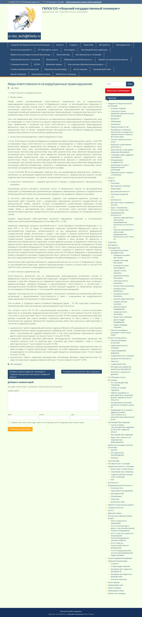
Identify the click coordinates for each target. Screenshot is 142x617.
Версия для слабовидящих (118, 91)
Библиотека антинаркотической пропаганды (30, 54)
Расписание (115, 183)
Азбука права (116, 189)
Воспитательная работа (21, 50)
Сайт (72, 415)
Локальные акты (117, 488)
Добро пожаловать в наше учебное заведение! (84, 2)
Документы (115, 119)
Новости (60, 45)
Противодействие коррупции (94, 50)
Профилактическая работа (121, 358)
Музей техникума (18, 74)
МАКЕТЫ (114, 450)
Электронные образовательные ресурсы (85, 64)
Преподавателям (117, 493)
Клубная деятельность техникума (25, 59)
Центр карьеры (80, 69)
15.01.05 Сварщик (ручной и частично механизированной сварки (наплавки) (122, 553)
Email (41, 415)
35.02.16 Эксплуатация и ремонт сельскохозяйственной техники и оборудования (122, 528)
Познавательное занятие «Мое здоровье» (81, 371)
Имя (10, 415)
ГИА (112, 197)
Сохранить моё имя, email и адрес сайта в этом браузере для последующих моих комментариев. (47, 422)
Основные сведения (118, 108)
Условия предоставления (120, 566)
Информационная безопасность (78, 59)
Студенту (73, 45)
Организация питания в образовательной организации (119, 167)
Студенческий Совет (118, 364)
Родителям (88, 45)
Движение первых (54, 64)
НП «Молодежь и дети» (48, 50)
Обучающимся (116, 496)
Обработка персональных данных (113, 59)
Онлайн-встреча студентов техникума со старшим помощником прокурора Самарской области (29, 374)
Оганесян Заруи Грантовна (123, 299)
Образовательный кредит (55, 69)
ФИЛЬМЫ (114, 458)
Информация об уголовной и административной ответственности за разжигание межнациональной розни (122, 414)
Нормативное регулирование (122, 491)
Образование (116, 121)
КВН (112, 480)
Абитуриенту (104, 45)
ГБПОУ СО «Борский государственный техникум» (81, 8)
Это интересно (16, 364)
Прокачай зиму (63, 54)
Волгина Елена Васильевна (123, 286)
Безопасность (52, 59)
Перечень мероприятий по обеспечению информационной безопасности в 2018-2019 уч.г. (123, 222)
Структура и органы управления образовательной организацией (122, 113)
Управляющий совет (102, 69)
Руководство (116, 124)
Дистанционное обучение (120, 186)
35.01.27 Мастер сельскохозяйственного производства (120, 545)
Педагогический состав (119, 127)
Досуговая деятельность (120, 191)
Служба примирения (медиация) (25, 69)
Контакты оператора (119, 579)
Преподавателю (123, 45)
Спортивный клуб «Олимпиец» (122, 472)
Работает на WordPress (57, 614)
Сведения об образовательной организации (30, 45)
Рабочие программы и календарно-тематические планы (121, 332)
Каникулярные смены (41, 74)
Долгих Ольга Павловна (122, 317)
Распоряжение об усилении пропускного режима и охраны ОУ (122, 405)
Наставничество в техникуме (88, 54)
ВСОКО (37, 64)
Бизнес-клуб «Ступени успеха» (122, 469)
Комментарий (14, 391)
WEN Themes (89, 614)
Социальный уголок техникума (122, 356)
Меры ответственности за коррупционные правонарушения (121, 439)
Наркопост (115, 361)
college (16, 88)
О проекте (115, 563)
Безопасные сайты (118, 502)
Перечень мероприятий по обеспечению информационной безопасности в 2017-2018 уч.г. (123, 234)
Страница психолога (20, 64)
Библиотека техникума (66, 74)
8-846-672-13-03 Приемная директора (24, 2)
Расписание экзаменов (119, 194)
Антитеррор (69, 50)
